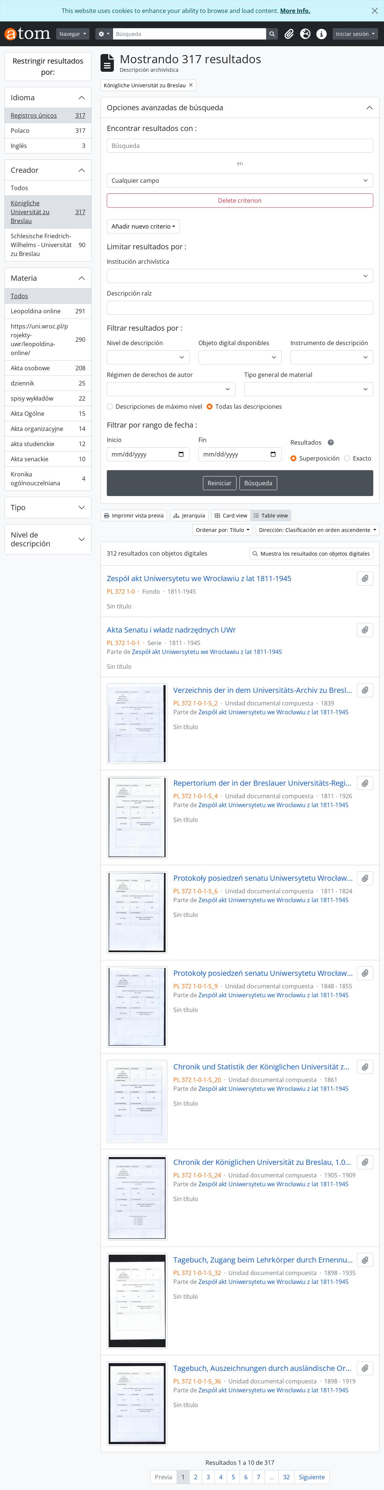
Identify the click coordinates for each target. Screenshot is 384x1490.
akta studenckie (47, 445)
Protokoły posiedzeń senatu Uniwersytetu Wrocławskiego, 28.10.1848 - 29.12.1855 (263, 973)
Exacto (362, 458)
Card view (231, 515)
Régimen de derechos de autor (150, 375)
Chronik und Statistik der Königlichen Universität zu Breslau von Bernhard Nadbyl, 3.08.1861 (263, 1066)
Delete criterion (240, 200)
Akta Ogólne (47, 415)
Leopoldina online (47, 313)
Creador (24, 170)
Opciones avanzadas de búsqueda (165, 107)
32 (286, 1477)
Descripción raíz (129, 293)
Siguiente (312, 1477)
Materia (24, 278)
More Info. (295, 11)
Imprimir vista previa (134, 515)
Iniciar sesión (353, 33)
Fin (202, 440)
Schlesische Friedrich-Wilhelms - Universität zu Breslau (47, 245)
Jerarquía (189, 515)
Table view (271, 515)
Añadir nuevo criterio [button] (141, 226)
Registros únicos (47, 117)
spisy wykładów (47, 400)
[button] (289, 34)
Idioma (23, 97)
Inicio (114, 440)
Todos (19, 188)
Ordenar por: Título (220, 529)
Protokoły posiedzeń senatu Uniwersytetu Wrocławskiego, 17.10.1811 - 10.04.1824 (263, 878)
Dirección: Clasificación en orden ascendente (315, 529)
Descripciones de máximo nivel (159, 406)
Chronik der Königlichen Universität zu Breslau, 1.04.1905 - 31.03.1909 (263, 1162)
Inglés (47, 147)
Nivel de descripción (30, 539)
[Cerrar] (375, 10)
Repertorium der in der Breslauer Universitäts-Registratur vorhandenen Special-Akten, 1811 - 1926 (263, 783)
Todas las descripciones (248, 406)
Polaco (47, 132)
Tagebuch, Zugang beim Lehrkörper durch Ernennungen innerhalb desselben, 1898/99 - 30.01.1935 (263, 1259)
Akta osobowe (47, 370)
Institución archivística (138, 261)
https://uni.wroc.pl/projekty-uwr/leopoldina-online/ (47, 339)
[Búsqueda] (190, 34)
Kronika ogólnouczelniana (47, 478)
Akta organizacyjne (47, 430)
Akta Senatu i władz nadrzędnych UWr (171, 630)
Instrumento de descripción (329, 343)
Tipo (18, 507)
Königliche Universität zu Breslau (47, 212)
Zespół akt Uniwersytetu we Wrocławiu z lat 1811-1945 (199, 578)
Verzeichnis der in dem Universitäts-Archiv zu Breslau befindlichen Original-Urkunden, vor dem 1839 (263, 690)
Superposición (319, 458)
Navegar (71, 33)
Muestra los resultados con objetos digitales (311, 553)
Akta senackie (47, 461)
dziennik (47, 385)
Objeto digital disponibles (233, 343)
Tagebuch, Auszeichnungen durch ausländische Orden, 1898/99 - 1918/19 (263, 1368)
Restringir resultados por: (48, 66)
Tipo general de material (278, 375)
